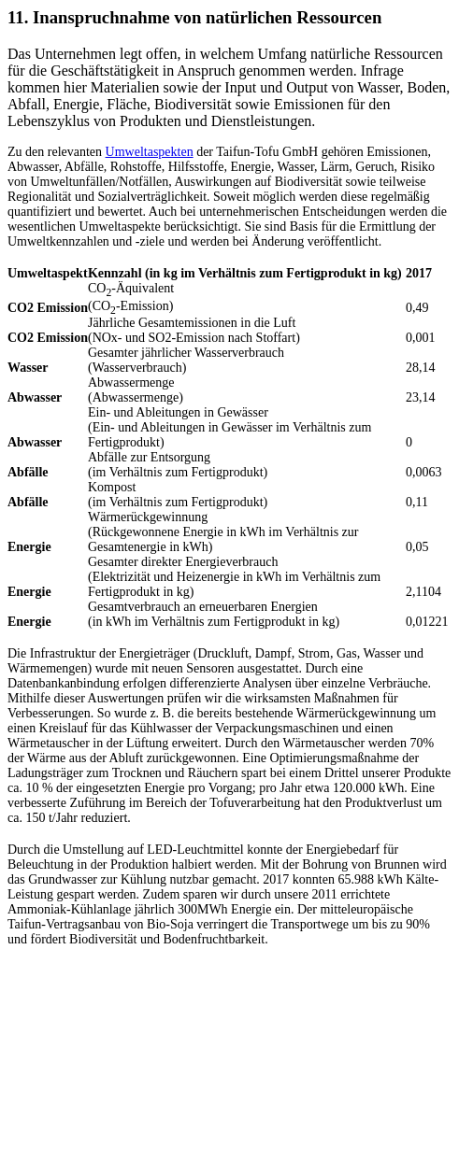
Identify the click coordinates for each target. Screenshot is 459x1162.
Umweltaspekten (150, 152)
